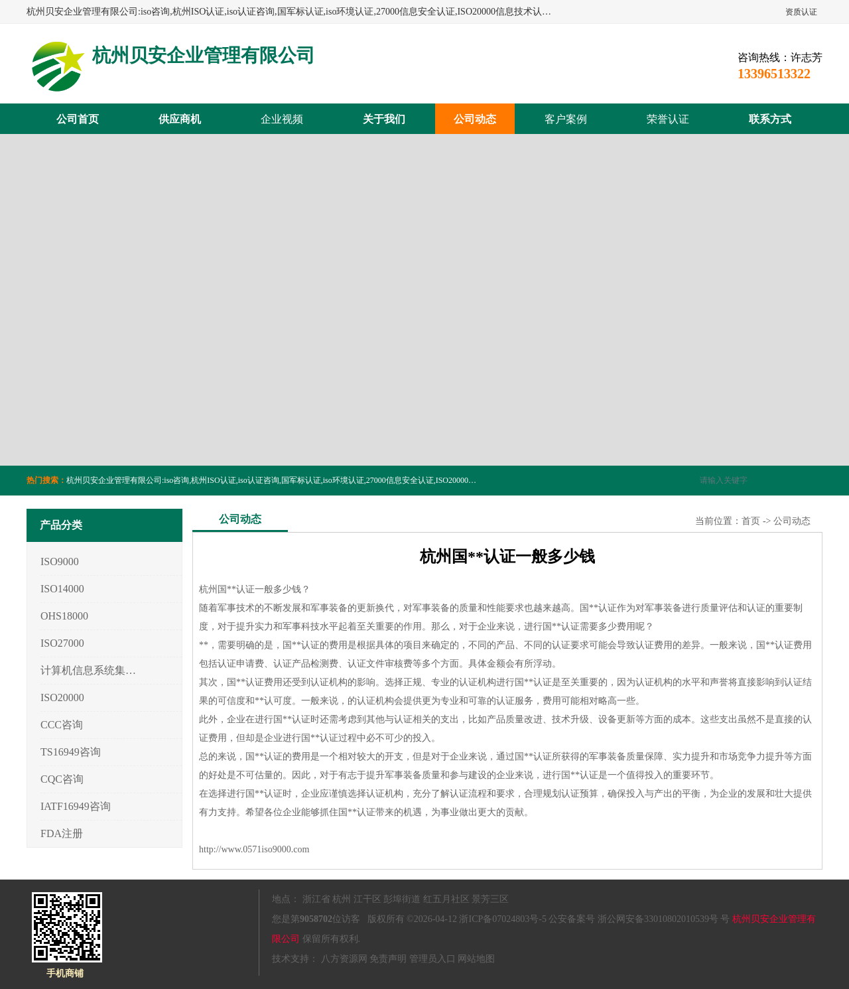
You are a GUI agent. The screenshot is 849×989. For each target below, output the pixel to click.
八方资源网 (344, 959)
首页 (751, 521)
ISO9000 (59, 561)
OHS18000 (64, 616)
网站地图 (476, 959)
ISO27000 (62, 643)
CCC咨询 (61, 724)
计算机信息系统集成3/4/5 (88, 670)
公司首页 (77, 119)
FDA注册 (61, 833)
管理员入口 (432, 959)
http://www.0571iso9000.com (254, 849)
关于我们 (384, 119)
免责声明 (388, 959)
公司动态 (475, 119)
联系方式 (770, 119)
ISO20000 (62, 697)
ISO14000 (62, 588)
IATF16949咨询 (75, 806)
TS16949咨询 (70, 752)
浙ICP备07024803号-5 (502, 919)
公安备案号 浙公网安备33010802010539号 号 (639, 919)
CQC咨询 (62, 779)
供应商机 (180, 119)
